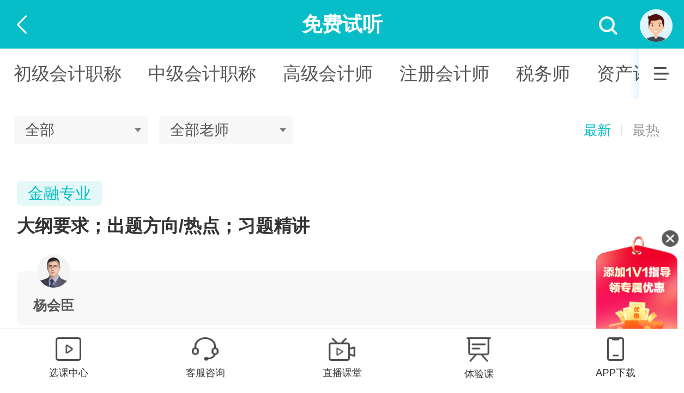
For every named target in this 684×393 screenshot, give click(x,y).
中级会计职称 (202, 73)
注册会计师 (444, 73)
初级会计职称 (68, 73)
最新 (597, 130)
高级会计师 (328, 73)
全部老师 (199, 130)
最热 (645, 130)
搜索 (608, 25)
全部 (40, 130)
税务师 (543, 73)
